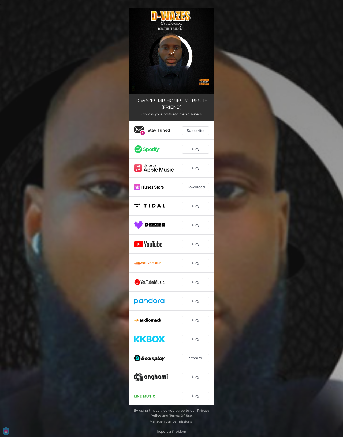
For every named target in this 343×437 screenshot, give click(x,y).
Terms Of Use (180, 415)
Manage (156, 421)
